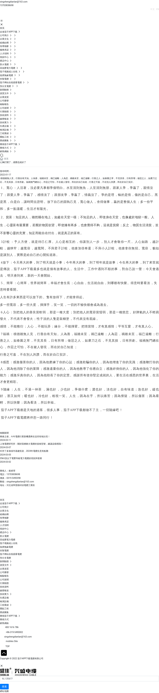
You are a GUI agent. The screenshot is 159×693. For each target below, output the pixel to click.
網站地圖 (4, 691)
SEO (30, 662)
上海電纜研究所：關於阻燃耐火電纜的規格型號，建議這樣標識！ (31, 444)
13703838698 (7, 5)
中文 (152, 9)
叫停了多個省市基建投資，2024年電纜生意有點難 (24, 451)
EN (157, 9)
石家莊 (23, 662)
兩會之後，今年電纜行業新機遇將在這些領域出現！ (25, 436)
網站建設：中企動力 (10, 662)
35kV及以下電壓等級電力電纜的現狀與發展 (21, 458)
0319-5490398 (13, 478)
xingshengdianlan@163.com (13, 1)
